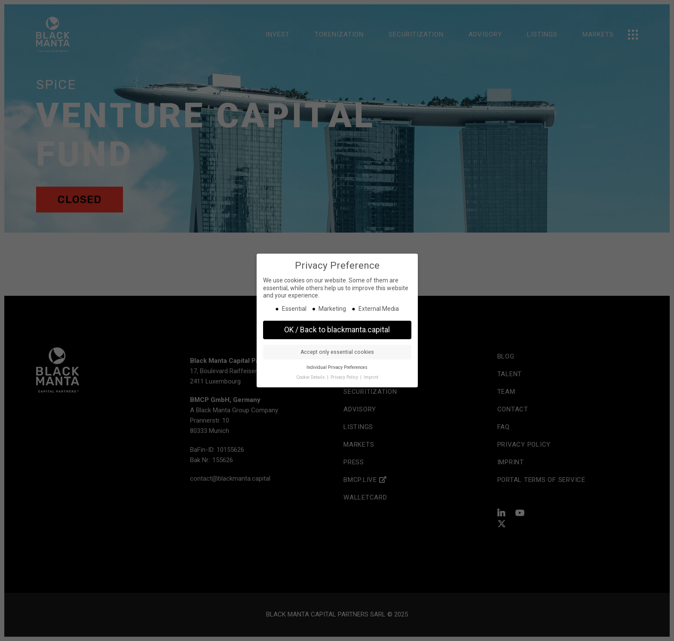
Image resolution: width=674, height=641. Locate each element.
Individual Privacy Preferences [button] (337, 367)
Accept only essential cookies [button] (337, 352)
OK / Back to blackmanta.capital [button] (337, 329)
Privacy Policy (345, 377)
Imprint (371, 377)
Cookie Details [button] (311, 377)
